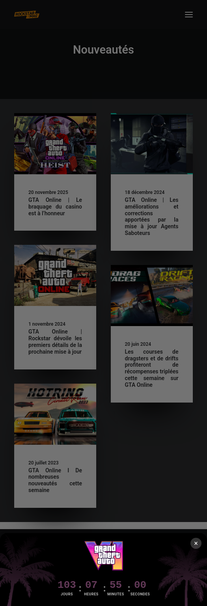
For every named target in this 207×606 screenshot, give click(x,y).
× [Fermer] (196, 543)
